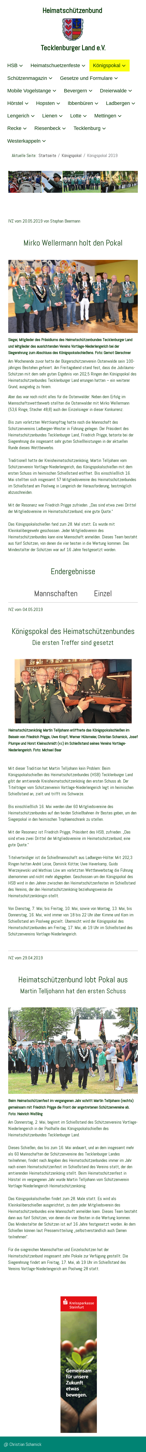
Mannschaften (60, 593)
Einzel (99, 593)
